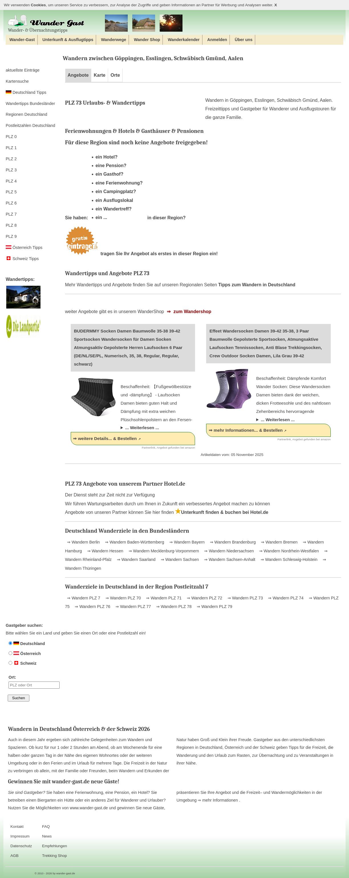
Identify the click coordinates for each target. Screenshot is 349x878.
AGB (14, 855)
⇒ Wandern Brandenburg (232, 542)
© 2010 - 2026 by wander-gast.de (55, 873)
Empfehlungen (54, 846)
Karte (99, 75)
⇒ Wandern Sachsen (179, 559)
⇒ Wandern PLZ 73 (244, 598)
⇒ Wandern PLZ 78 (173, 606)
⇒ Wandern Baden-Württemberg (134, 542)
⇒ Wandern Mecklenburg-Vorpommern (163, 551)
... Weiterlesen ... (142, 427)
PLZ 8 (11, 225)
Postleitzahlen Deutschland (30, 125)
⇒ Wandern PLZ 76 (92, 606)
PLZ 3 (11, 170)
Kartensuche (17, 81)
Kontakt (16, 826)
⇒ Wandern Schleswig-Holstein (288, 559)
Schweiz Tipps (22, 258)
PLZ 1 (11, 147)
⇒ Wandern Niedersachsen (228, 551)
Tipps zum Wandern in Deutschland (256, 284)
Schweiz (22, 663)
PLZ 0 (11, 136)
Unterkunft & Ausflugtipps (68, 39)
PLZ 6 (11, 203)
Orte (115, 75)
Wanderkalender (183, 39)
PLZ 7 (11, 214)
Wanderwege (113, 39)
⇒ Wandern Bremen (278, 542)
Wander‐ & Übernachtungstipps (46, 24)
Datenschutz (21, 846)
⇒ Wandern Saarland (135, 559)
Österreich (25, 653)
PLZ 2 (11, 159)
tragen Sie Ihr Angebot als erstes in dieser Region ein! (141, 253)
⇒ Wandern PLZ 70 (122, 598)
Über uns (243, 39)
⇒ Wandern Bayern (186, 542)
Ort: (34, 682)
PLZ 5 (11, 192)
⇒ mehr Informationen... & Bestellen (246, 430)
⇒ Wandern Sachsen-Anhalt (229, 559)
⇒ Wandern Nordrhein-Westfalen (288, 551)
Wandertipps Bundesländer (30, 103)
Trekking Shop (54, 855)
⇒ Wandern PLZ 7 (83, 598)
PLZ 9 (11, 236)
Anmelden (217, 39)
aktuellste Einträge (22, 70)
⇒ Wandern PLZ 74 (285, 598)
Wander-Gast (22, 39)
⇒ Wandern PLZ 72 (204, 598)
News (47, 836)
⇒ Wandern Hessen (104, 551)
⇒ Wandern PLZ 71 (163, 598)
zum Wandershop (191, 311)
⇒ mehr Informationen (218, 800)
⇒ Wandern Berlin (83, 542)
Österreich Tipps (24, 247)
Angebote (78, 75)
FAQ (46, 826)
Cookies (38, 5)
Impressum (19, 836)
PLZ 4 (11, 181)
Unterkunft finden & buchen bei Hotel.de (221, 512)
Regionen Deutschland (26, 114)
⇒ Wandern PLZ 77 (132, 606)
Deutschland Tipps (26, 92)
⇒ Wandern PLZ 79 (214, 606)
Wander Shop (147, 39)
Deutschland (27, 643)
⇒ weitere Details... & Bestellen (105, 438)
